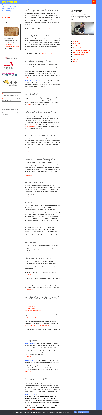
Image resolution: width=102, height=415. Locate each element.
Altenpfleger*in (76, 45)
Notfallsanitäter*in (77, 47)
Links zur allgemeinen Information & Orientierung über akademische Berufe (42, 298)
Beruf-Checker (33, 124)
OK (75, 412)
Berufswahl (37, 2)
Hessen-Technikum (31, 409)
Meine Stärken (27, 2)
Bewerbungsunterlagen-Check (38, 61)
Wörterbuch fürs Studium (33, 318)
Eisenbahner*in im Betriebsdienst (40, 135)
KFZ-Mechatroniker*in (78, 54)
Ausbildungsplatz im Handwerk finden (41, 112)
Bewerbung (47, 2)
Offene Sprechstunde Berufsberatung (42, 10)
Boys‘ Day (53, 53)
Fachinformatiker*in (34, 182)
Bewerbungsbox (30, 333)
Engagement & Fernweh (72, 2)
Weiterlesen (29, 151)
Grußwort (4, 93)
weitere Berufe (8, 48)
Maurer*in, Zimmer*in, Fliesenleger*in (82, 57)
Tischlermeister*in (77, 43)
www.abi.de (29, 304)
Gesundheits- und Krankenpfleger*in (81, 50)
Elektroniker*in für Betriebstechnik (81, 52)
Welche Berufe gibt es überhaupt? (40, 258)
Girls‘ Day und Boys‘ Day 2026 (38, 36)
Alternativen (58, 2)
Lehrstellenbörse (30, 126)
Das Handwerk (30, 289)
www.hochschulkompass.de (33, 310)
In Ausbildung (86, 2)
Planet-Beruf (29, 282)
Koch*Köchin (76, 59)
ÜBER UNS (6, 17)
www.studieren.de (31, 308)
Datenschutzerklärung (83, 412)
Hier (30, 104)
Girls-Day (28, 356)
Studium (28, 202)
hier (49, 28)
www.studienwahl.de (31, 306)
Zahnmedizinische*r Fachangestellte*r (42, 159)
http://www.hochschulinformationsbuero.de (37, 325)
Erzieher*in (75, 61)
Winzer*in (75, 41)
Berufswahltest (32, 94)
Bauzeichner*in (31, 242)
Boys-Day (28, 371)
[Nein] (100, 412)
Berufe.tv (28, 274)
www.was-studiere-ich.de (32, 302)
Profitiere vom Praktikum (36, 379)
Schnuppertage (31, 340)
